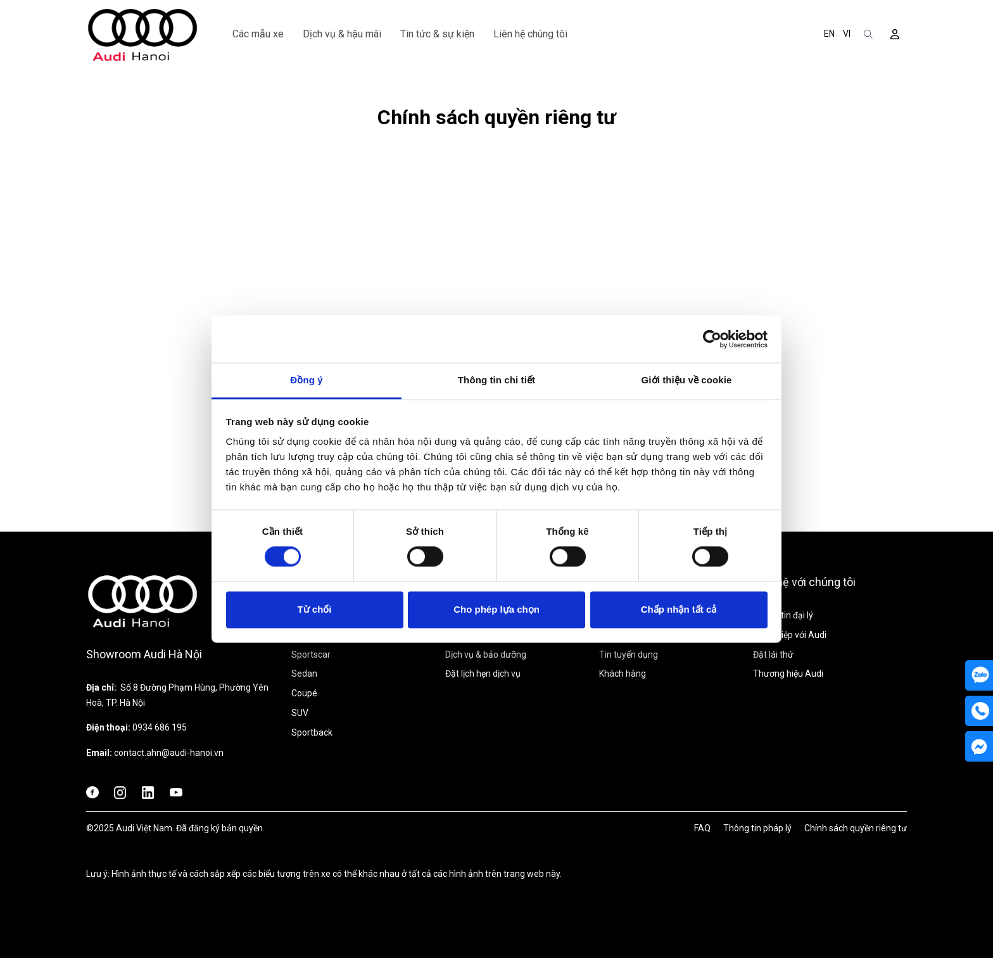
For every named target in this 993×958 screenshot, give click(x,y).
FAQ (702, 828)
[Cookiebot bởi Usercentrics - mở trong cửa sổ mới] (712, 338)
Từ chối (314, 609)
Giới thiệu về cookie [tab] (687, 379)
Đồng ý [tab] (306, 379)
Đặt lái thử (773, 654)
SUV (299, 713)
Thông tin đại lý (783, 615)
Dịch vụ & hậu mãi (342, 34)
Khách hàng (622, 673)
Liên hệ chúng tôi (530, 34)
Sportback (311, 732)
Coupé (304, 693)
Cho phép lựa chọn (496, 609)
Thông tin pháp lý (757, 828)
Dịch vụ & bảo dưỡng (485, 654)
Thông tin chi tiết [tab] (496, 379)
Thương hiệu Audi (788, 673)
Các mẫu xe (258, 34)
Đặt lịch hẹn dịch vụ (483, 673)
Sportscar (311, 654)
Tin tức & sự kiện (437, 34)
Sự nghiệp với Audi (789, 635)
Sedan (304, 673)
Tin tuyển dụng (628, 654)
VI (847, 34)
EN (829, 34)
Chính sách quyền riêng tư (855, 828)
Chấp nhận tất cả (678, 609)
